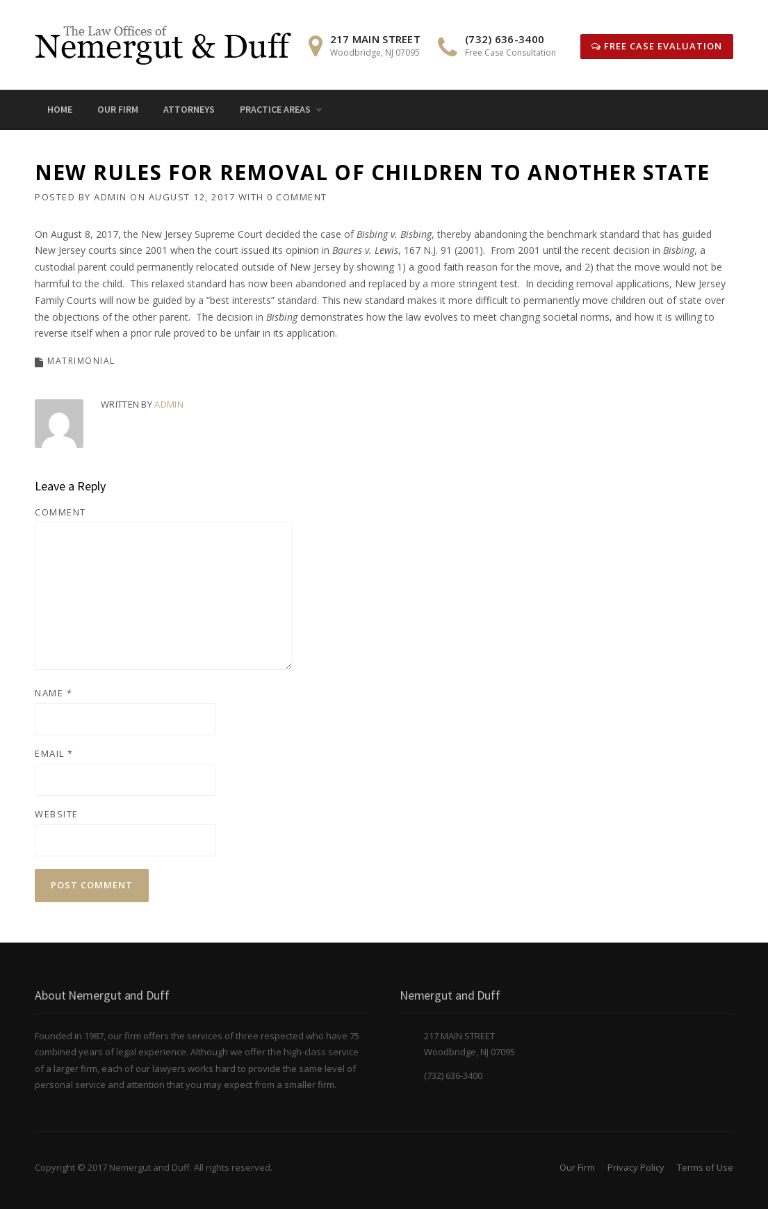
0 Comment (297, 197)
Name (53, 693)
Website (57, 814)
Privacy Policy (635, 1167)
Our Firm (117, 109)
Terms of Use (705, 1167)
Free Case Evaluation (656, 46)
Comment (60, 512)
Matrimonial (81, 361)
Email (54, 753)
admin (110, 197)
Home (59, 109)
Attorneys (189, 109)
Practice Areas (275, 109)
